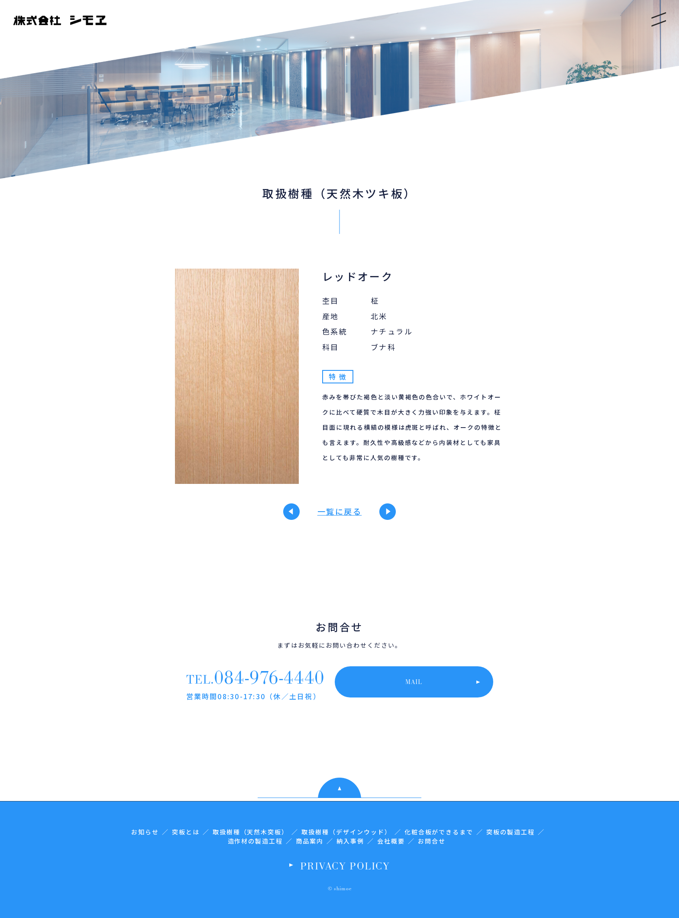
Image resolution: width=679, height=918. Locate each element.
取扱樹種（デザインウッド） (346, 831)
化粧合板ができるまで (439, 831)
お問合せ (432, 841)
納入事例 (350, 841)
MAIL (414, 681)
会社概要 (391, 841)
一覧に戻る (339, 511)
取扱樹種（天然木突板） (251, 831)
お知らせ (145, 831)
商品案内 (309, 841)
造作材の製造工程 (255, 841)
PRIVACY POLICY (345, 865)
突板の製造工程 (510, 831)
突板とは (186, 831)
